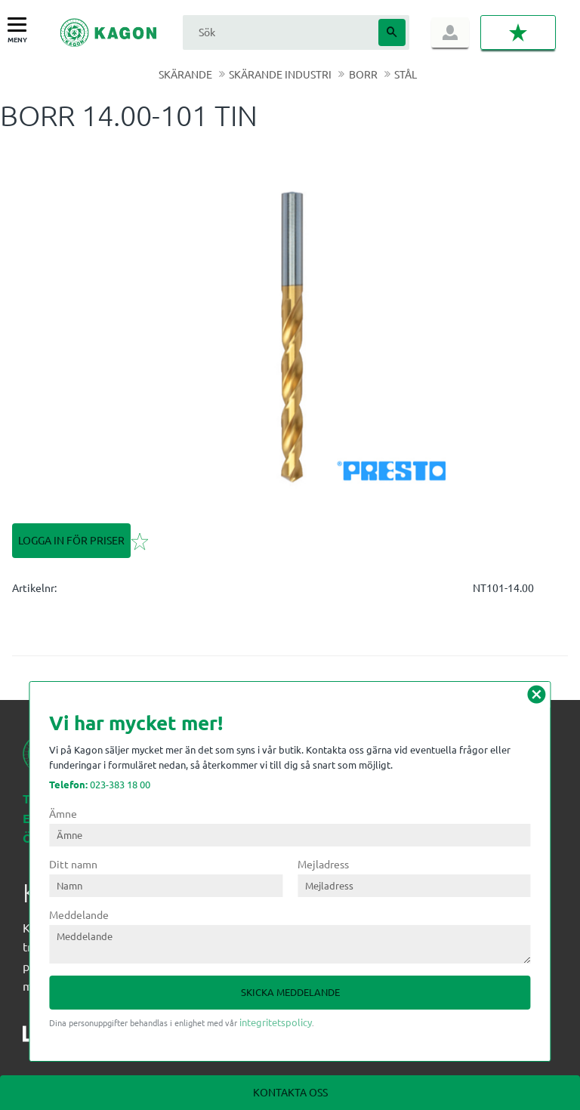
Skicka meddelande (290, 991)
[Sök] (392, 32)
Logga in (450, 32)
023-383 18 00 (99, 784)
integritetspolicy (275, 1022)
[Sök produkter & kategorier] (279, 32)
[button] (21, 25)
